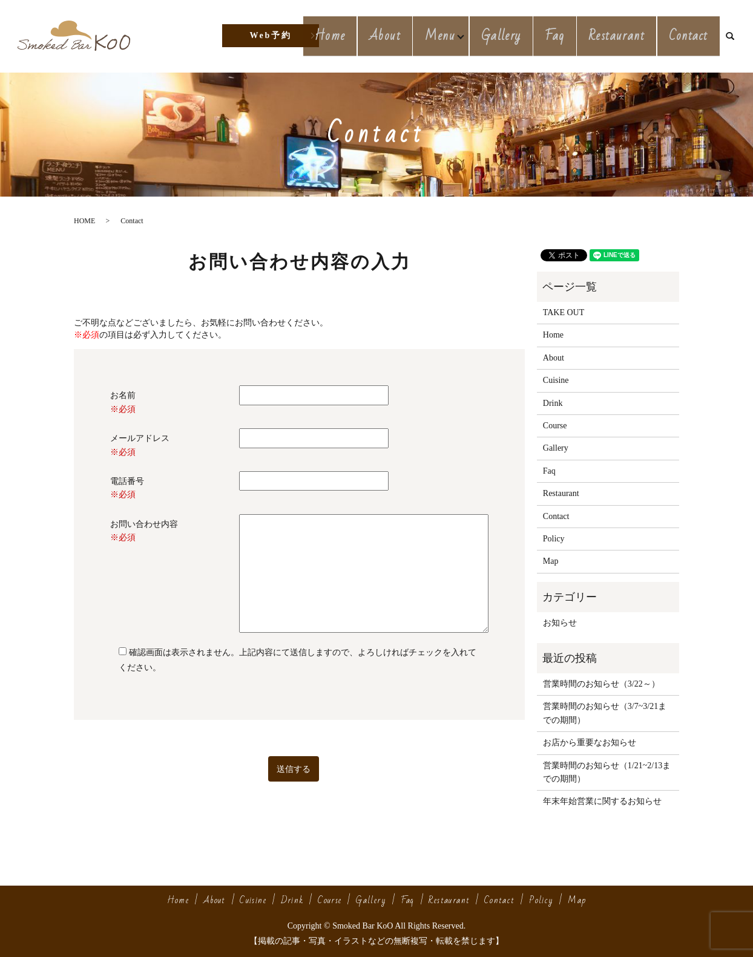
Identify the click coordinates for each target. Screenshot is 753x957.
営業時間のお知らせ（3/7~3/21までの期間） (604, 713)
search (735, 36)
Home (345, 35)
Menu (451, 35)
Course (555, 425)
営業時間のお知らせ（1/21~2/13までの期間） (607, 772)
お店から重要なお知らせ (589, 742)
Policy (554, 538)
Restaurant (622, 35)
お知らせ (560, 622)
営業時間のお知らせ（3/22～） (601, 683)
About (397, 35)
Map (551, 561)
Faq (564, 35)
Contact (690, 35)
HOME (84, 221)
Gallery (514, 35)
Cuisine (556, 380)
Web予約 (270, 35)
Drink (553, 403)
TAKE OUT (563, 312)
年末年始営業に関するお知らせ (602, 801)
